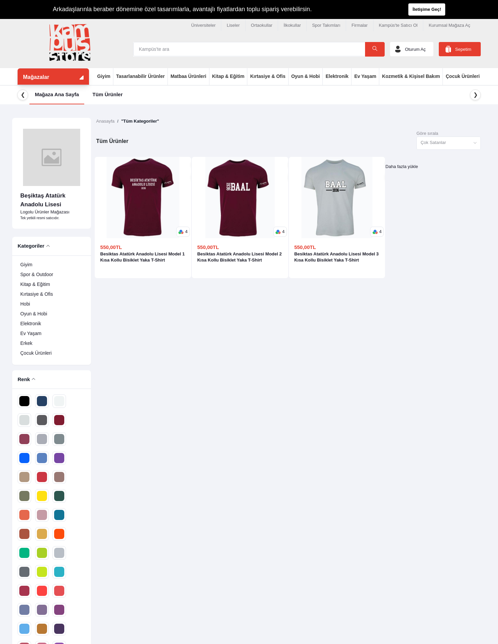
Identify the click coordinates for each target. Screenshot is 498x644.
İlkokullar (292, 25)
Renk (24, 379)
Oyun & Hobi (305, 76)
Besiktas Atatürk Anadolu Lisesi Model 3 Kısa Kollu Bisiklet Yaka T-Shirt (336, 257)
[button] (183, 232)
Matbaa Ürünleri (188, 76)
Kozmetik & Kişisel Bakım (411, 76)
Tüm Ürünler (107, 94)
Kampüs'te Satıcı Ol (398, 25)
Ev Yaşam (365, 76)
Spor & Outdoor (36, 274)
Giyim (103, 76)
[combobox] (448, 143)
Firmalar (360, 25)
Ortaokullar (262, 25)
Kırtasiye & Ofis (267, 76)
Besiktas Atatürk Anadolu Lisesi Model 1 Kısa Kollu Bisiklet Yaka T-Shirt (142, 257)
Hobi (25, 304)
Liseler (233, 25)
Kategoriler (31, 246)
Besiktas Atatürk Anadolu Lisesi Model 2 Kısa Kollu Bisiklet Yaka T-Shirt (239, 257)
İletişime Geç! (426, 9)
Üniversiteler (203, 25)
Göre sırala (427, 133)
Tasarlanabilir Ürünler (140, 76)
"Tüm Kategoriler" (140, 121)
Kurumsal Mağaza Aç (449, 25)
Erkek (26, 343)
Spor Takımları (326, 25)
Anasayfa (105, 121)
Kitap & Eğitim (228, 76)
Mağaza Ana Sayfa (57, 94)
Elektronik (336, 76)
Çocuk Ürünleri (462, 76)
